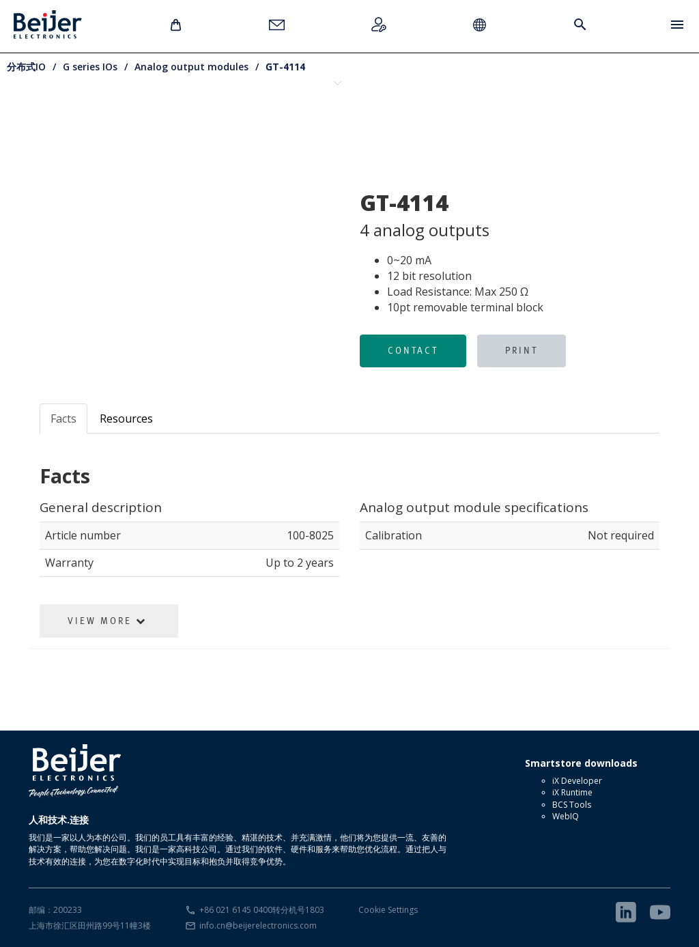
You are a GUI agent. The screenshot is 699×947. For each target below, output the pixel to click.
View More (107, 620)
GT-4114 (285, 66)
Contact (413, 350)
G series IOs (90, 66)
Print (521, 350)
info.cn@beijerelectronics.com (258, 925)
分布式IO (26, 66)
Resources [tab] (126, 418)
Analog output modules (191, 66)
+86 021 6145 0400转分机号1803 (261, 910)
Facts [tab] (63, 418)
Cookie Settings (388, 910)
